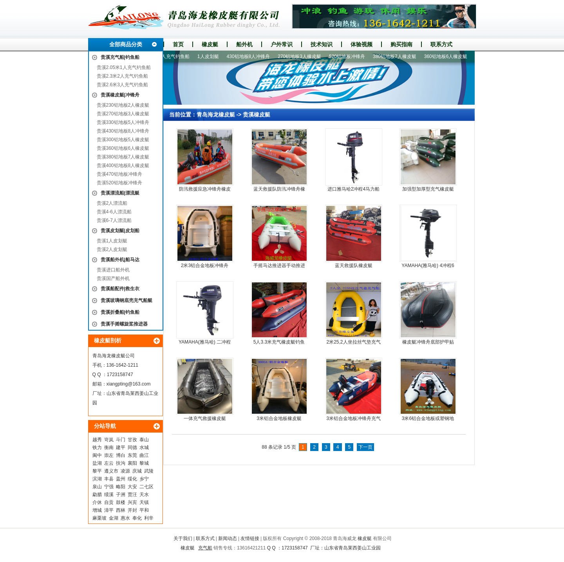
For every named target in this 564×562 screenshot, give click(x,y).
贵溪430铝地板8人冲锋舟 (123, 131)
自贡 (109, 502)
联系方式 (441, 44)
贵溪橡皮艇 (256, 114)
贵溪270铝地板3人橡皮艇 (123, 113)
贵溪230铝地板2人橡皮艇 (123, 105)
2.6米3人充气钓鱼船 (171, 56)
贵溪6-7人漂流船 (114, 220)
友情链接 (249, 538)
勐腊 (97, 494)
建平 (120, 447)
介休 (97, 502)
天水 (144, 494)
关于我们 (183, 538)
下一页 (365, 447)
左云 (109, 463)
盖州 (120, 479)
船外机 (244, 44)
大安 (132, 486)
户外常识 (282, 44)
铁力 (97, 447)
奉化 (137, 518)
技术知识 (322, 44)
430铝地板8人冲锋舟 (251, 56)
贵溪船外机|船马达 (120, 259)
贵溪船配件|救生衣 (120, 288)
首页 (178, 44)
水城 (144, 447)
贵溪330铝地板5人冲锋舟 (123, 122)
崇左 (109, 455)
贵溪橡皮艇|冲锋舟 (120, 95)
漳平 (109, 510)
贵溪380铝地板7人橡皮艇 (123, 157)
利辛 (149, 518)
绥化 (132, 479)
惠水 (125, 518)
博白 (120, 455)
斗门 (120, 439)
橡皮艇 (210, 44)
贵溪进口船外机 (113, 270)
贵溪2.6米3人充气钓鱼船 (122, 84)
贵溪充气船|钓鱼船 (120, 57)
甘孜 (132, 439)
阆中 (97, 455)
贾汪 (132, 494)
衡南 (109, 447)
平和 (144, 510)
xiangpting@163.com (129, 384)
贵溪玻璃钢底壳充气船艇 (126, 300)
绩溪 (109, 494)
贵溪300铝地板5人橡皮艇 (123, 139)
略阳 (120, 486)
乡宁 (144, 479)
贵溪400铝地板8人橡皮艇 (123, 165)
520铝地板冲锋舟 (350, 56)
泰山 (144, 439)
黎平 (97, 471)
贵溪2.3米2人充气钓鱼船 (122, 76)
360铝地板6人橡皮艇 (448, 56)
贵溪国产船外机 (113, 278)
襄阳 (132, 463)
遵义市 (111, 471)
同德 (132, 447)
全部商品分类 (125, 44)
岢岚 (109, 439)
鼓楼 (120, 502)
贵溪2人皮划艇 (112, 249)
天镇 (144, 502)
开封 (132, 510)
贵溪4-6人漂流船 (114, 212)
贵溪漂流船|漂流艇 (120, 193)
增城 (97, 510)
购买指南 (401, 44)
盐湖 (97, 463)
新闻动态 (227, 538)
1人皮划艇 (211, 56)
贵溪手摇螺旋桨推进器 (124, 324)
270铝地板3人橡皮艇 (302, 56)
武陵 (149, 471)
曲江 (144, 455)
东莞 (132, 455)
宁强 (109, 486)
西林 (120, 510)
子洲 (120, 494)
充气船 (205, 548)
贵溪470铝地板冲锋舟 (119, 174)
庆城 (137, 471)
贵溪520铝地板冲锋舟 (119, 183)
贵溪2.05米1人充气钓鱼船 (124, 67)
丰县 (109, 479)
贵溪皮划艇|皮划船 (120, 230)
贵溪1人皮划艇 (112, 241)
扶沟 (120, 463)
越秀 (97, 439)
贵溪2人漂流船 (112, 203)
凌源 (125, 471)
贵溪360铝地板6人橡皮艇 (123, 148)
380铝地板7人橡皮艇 (397, 56)
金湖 (113, 518)
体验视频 (361, 44)
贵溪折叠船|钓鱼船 (120, 312)
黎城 (144, 463)
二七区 (146, 486)
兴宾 (132, 502)
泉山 (97, 486)
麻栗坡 (99, 518)
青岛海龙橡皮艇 (216, 114)
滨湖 (97, 479)
